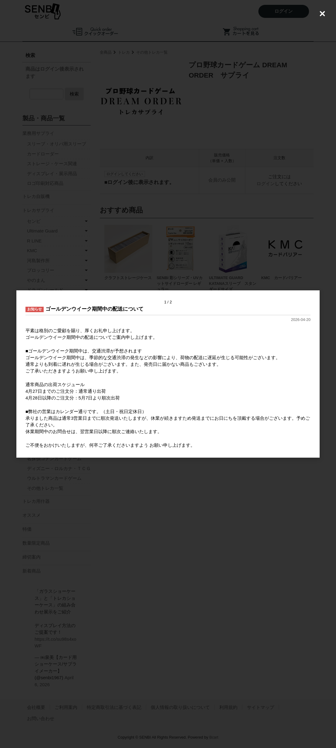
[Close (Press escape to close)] (322, 13)
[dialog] (168, 374)
